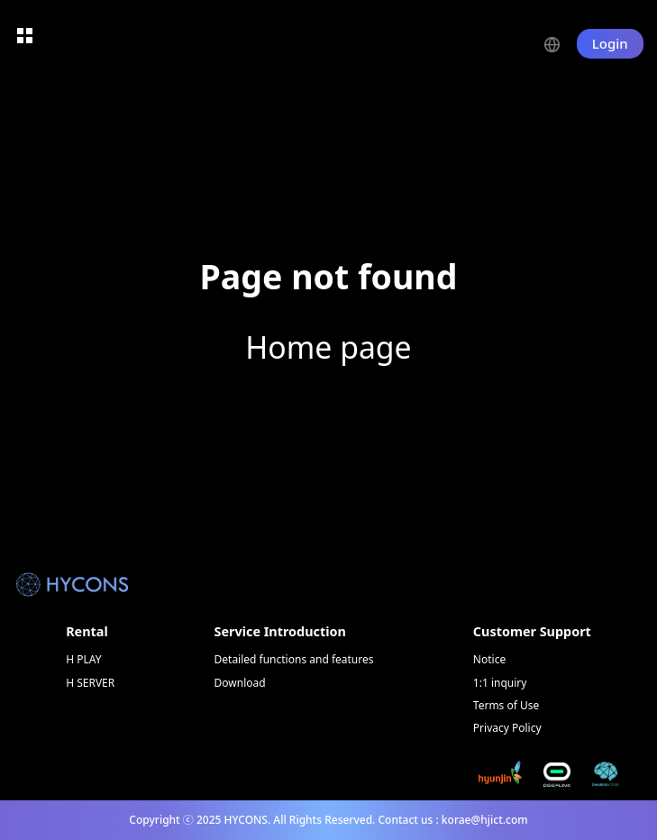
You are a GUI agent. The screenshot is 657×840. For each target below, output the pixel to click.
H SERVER (90, 682)
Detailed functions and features (294, 659)
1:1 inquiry (500, 682)
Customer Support (532, 631)
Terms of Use (506, 705)
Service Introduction (280, 631)
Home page (328, 347)
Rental (87, 631)
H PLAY (83, 659)
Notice (489, 659)
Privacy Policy (507, 727)
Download (240, 682)
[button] (560, 42)
